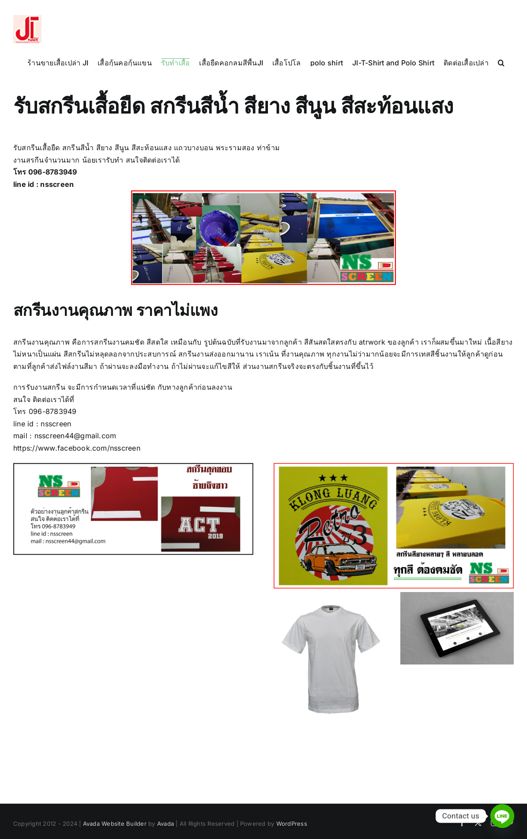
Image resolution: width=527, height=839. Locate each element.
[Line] (502, 816)
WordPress (291, 823)
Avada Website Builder (115, 823)
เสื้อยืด (50, 147)
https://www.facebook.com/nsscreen (76, 448)
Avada (165, 823)
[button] (501, 62)
